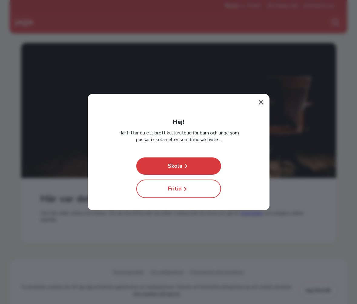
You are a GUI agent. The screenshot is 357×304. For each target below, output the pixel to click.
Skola (179, 166)
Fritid (178, 189)
